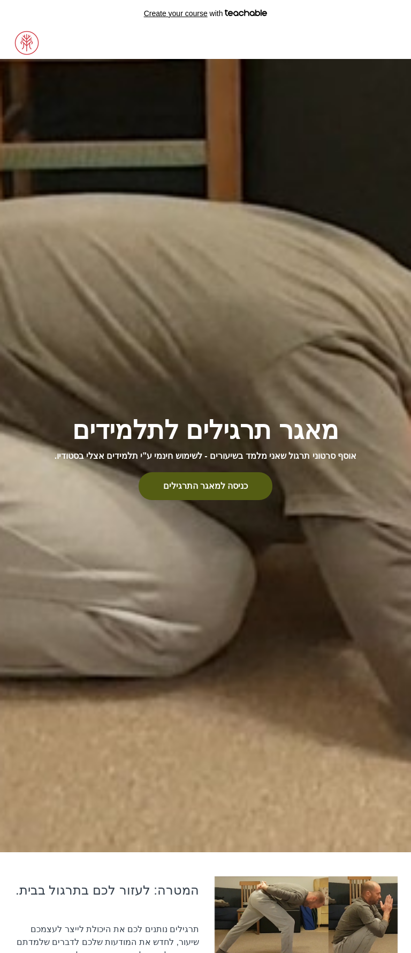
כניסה (358, 43)
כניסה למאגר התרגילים (205, 485)
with (206, 13)
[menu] (370, 43)
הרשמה (388, 43)
